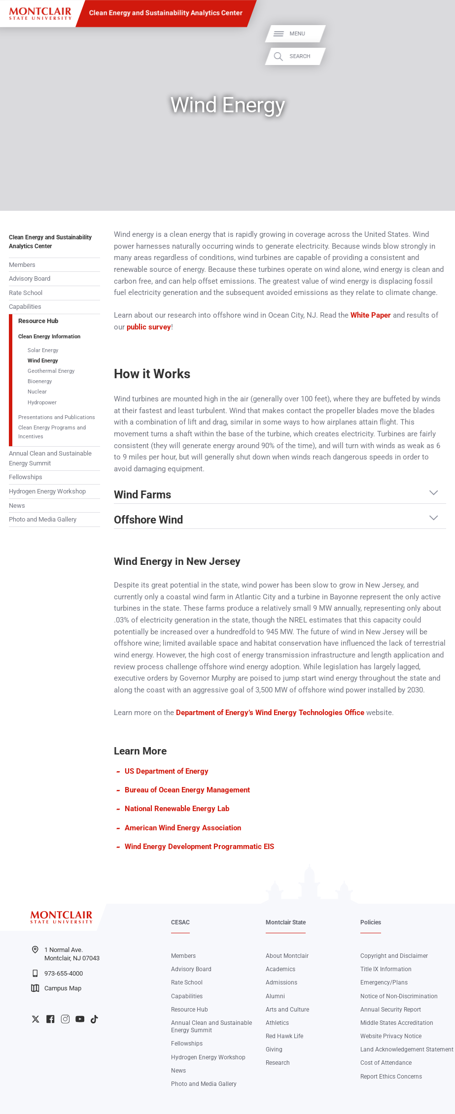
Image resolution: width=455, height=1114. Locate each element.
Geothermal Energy (51, 371)
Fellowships (25, 477)
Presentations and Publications (56, 417)
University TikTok (94, 1019)
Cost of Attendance (386, 1062)
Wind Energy (43, 361)
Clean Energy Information (49, 336)
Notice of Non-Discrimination (399, 996)
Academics (280, 969)
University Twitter (35, 1019)
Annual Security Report (390, 1009)
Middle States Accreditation (396, 1022)
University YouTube (79, 1019)
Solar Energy (43, 350)
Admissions (281, 982)
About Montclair (287, 955)
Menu (433, 34)
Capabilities (25, 306)
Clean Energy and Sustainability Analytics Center (166, 13)
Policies (370, 922)
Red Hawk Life (284, 1036)
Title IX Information (386, 969)
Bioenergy (40, 381)
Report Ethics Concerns (391, 1076)
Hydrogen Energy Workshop (47, 491)
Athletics (277, 1022)
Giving (274, 1049)
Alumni (275, 996)
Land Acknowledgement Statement (407, 1049)
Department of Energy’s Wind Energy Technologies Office (270, 712)
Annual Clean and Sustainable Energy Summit (50, 458)
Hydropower (42, 402)
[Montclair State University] (40, 13)
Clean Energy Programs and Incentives (52, 432)
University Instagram (65, 1019)
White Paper (370, 315)
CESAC (180, 922)
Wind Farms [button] (142, 494)
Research (278, 1062)
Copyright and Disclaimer (394, 955)
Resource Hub (38, 321)
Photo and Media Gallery (42, 519)
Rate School (25, 292)
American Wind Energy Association (183, 827)
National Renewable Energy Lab (177, 808)
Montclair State (286, 922)
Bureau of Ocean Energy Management (187, 790)
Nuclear (37, 392)
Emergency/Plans (384, 982)
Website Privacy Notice (390, 1036)
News (17, 505)
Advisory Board (29, 278)
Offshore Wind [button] (148, 519)
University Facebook (50, 1019)
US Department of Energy (167, 771)
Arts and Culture (287, 1009)
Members (22, 264)
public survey (149, 327)
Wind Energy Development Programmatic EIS (199, 846)
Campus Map (56, 988)
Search (436, 56)
